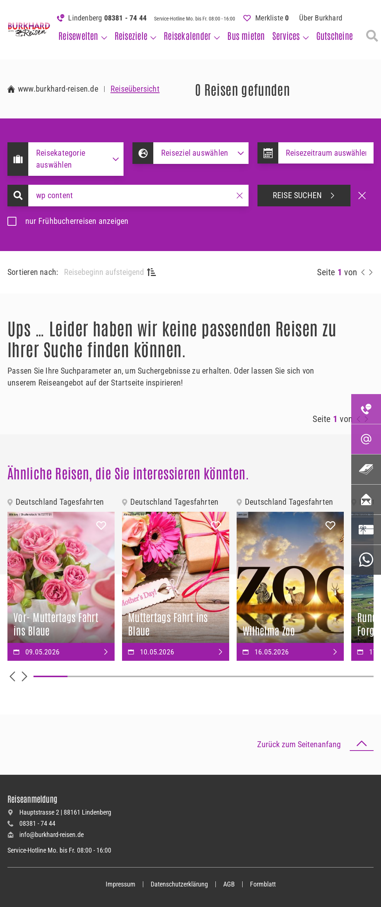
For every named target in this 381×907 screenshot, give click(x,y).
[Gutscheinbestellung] (366, 530)
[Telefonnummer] (366, 409)
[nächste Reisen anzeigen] (371, 272)
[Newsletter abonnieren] (366, 499)
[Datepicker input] (326, 153)
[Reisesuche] (372, 36)
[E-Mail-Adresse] (366, 439)
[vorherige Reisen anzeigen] (363, 272)
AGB (229, 884)
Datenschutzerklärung (179, 884)
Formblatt (263, 884)
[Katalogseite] (366, 469)
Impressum (120, 884)
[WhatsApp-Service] (366, 560)
